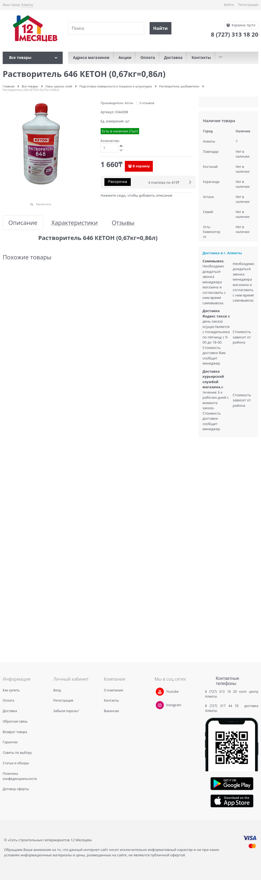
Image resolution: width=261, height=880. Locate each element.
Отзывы (123, 223)
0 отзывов (147, 103)
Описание (22, 223)
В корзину (141, 166)
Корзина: (243, 25)
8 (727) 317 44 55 (223, 706)
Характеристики (74, 223)
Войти (229, 4)
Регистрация (248, 4)
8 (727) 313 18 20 (221, 691)
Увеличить (43, 204)
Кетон (129, 103)
